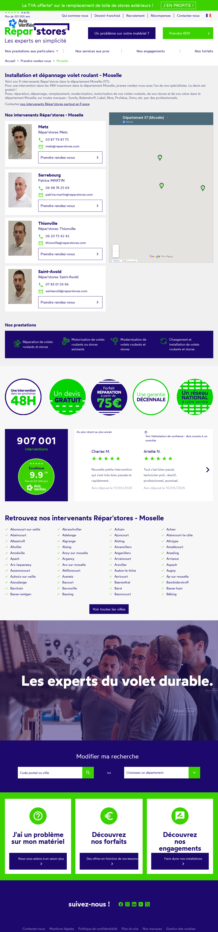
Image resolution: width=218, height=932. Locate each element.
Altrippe (172, 541)
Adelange (69, 535)
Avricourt (121, 576)
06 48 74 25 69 (53, 188)
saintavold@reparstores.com (62, 291)
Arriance (172, 559)
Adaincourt (18, 535)
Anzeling (172, 553)
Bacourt (67, 582)
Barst (118, 588)
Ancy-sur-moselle (75, 553)
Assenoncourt (20, 570)
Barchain (16, 588)
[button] (208, 14)
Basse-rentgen (20, 594)
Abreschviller (72, 529)
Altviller (16, 547)
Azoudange (18, 582)
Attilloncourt (71, 570)
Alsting (119, 541)
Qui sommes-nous (75, 16)
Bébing (171, 594)
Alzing (66, 547)
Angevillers (122, 553)
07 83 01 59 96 (53, 284)
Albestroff (17, 541)
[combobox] (162, 772)
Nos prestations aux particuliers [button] (30, 51)
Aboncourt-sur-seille (25, 529)
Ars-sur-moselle (74, 565)
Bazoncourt (122, 594)
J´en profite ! (178, 5)
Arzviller (120, 565)
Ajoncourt (121, 535)
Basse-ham (174, 588)
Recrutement (135, 16)
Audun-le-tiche (125, 570)
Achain (119, 529)
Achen (170, 529)
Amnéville (17, 553)
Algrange (69, 541)
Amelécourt (174, 547)
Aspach (171, 565)
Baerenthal (122, 582)
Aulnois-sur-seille (23, 576)
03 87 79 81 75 (53, 139)
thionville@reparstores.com (62, 243)
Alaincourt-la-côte (179, 535)
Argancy (68, 559)
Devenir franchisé (107, 16)
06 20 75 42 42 (53, 236)
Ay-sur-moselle (177, 576)
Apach (15, 559)
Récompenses (161, 16)
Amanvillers (123, 547)
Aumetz (67, 576)
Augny (171, 570)
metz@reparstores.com (58, 146)
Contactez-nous (188, 16)
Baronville (69, 588)
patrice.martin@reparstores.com (65, 194)
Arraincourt (122, 559)
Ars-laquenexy (20, 565)
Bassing (67, 594)
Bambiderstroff (177, 582)
